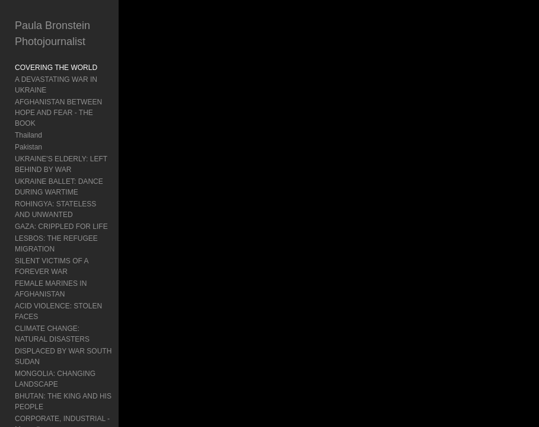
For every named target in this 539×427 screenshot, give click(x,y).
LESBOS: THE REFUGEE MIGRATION (56, 243)
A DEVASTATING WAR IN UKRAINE (56, 84)
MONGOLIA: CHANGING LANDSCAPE (55, 378)
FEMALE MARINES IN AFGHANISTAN (51, 288)
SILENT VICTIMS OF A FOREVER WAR (51, 266)
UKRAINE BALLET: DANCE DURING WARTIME (59, 186)
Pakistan (28, 147)
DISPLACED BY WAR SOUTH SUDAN (63, 356)
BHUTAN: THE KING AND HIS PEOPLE (63, 401)
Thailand (28, 135)
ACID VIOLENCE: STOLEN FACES (58, 311)
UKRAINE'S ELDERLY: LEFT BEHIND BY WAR (61, 164)
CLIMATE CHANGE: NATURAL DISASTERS (52, 333)
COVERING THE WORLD (56, 67)
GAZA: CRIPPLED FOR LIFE (61, 226)
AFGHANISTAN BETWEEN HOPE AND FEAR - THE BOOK (58, 113)
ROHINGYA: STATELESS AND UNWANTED (55, 209)
